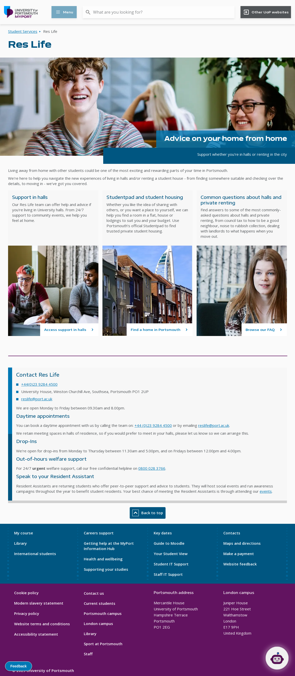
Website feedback (240, 563)
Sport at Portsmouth (103, 643)
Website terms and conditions (42, 623)
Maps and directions (242, 543)
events (266, 491)
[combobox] (158, 12)
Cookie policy (26, 592)
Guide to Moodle (169, 543)
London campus (98, 623)
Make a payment (238, 553)
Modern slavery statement (38, 603)
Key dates (163, 532)
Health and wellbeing (103, 558)
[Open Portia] (277, 658)
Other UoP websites (266, 12)
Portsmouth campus (103, 613)
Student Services (22, 31)
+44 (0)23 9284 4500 (153, 425)
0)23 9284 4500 (43, 384)
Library (20, 543)
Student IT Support (171, 563)
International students (35, 553)
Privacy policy (26, 613)
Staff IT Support (168, 574)
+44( (25, 384)
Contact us (94, 593)
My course (23, 532)
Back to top (147, 513)
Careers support (99, 532)
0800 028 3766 (151, 468)
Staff (88, 653)
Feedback (18, 666)
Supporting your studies (106, 569)
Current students (99, 603)
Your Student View (170, 553)
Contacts (231, 532)
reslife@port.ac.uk (36, 398)
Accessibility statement (36, 634)
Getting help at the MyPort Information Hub (109, 546)
